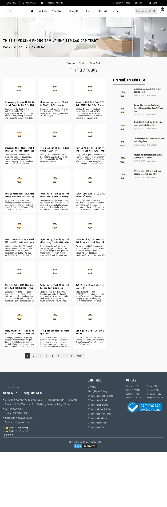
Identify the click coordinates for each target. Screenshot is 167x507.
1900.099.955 (30, 3)
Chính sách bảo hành (97, 418)
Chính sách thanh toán (98, 400)
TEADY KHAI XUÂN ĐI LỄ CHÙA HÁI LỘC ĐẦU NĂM (90, 195)
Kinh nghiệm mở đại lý (97, 391)
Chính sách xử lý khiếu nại (99, 413)
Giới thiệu (42, 11)
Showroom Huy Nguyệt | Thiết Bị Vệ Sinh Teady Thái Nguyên (54, 103)
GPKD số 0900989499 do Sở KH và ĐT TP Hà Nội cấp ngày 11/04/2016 (40, 399)
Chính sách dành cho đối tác (100, 396)
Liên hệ (139, 3)
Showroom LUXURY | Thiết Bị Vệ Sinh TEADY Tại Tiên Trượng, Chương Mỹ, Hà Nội (90, 104)
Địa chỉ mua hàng (121, 3)
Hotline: (8, 413)
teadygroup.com (22, 422)
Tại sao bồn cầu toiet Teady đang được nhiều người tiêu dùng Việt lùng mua (148, 108)
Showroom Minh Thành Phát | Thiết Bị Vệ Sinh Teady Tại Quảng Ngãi (19, 149)
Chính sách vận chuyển (98, 405)
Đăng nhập (155, 3)
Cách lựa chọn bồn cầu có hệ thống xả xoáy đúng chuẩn (149, 140)
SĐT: (6, 408)
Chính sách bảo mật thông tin (101, 409)
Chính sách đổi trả (96, 427)
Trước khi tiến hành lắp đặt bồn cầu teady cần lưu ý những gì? (148, 123)
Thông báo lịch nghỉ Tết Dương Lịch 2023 (54, 332)
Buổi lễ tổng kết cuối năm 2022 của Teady (90, 286)
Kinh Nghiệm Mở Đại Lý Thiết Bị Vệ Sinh (90, 332)
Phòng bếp (74, 11)
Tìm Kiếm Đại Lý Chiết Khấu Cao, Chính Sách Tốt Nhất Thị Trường (19, 286)
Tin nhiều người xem (129, 80)
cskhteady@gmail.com (54, 3)
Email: (7, 417)
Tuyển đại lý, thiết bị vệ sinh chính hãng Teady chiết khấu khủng (54, 241)
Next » (79, 356)
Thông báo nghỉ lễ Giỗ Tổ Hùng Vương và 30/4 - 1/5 (54, 149)
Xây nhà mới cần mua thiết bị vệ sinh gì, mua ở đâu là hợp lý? (148, 156)
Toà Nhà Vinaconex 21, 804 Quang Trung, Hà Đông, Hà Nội (41, 404)
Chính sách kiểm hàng (97, 422)
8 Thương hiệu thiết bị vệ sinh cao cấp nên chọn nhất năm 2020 (147, 172)
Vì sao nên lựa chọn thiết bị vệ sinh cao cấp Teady (147, 90)
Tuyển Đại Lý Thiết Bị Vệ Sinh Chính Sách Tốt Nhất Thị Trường (54, 195)
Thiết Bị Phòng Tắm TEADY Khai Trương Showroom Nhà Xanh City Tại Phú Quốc (19, 195)
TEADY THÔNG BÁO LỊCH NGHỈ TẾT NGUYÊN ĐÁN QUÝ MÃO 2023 (19, 241)
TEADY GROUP (11, 3)
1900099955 (16, 408)
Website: (8, 422)
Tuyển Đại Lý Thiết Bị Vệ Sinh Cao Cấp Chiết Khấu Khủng (54, 286)
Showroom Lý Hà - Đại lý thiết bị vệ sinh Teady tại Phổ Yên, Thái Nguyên (19, 104)
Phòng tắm (57, 11)
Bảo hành (103, 11)
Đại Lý (88, 11)
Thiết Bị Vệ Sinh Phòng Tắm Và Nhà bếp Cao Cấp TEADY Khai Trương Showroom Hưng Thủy (90, 149)
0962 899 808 (20, 413)
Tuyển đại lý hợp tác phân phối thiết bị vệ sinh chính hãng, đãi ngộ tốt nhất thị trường (90, 241)
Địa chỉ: (8, 404)
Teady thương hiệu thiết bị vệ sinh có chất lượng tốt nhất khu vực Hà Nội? (19, 332)
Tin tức (115, 11)
